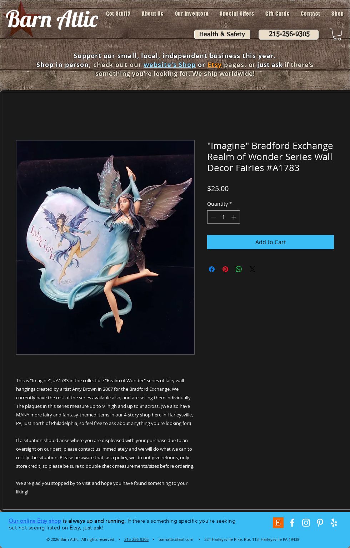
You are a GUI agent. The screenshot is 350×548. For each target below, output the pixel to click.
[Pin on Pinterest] (225, 269)
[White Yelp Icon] (334, 522)
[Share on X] (252, 269)
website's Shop (170, 64)
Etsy (215, 64)
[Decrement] (212, 217)
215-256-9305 (136, 539)
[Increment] (234, 217)
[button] (337, 35)
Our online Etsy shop (35, 520)
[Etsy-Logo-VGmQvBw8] (278, 522)
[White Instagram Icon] (306, 522)
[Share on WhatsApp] (239, 269)
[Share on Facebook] (212, 269)
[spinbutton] (223, 217)
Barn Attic (52, 18)
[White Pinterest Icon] (320, 522)
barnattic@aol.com (176, 539)
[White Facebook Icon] (292, 522)
